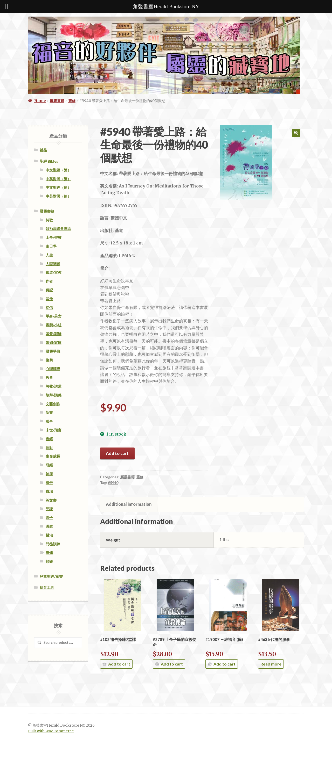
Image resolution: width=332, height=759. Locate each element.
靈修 (71, 100)
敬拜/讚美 (53, 395)
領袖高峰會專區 (58, 228)
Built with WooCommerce (51, 731)
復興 (49, 360)
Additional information (128, 504)
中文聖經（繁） (58, 170)
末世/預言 (53, 430)
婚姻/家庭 (53, 342)
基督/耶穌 (53, 333)
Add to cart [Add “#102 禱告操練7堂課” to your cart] (119, 663)
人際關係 (53, 264)
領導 (49, 561)
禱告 (49, 482)
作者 (49, 281)
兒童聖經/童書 (51, 576)
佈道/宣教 (53, 272)
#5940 (113, 482)
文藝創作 (53, 404)
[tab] (128, 504)
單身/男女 (53, 316)
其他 (49, 299)
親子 (49, 517)
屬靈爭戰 (53, 351)
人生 (49, 255)
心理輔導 (53, 368)
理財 (49, 447)
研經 (49, 465)
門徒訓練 (53, 544)
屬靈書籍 (57, 100)
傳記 (49, 290)
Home (40, 100)
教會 (49, 377)
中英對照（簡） (58, 196)
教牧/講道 (53, 386)
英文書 (51, 500)
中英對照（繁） (58, 179)
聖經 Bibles (49, 161)
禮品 (43, 150)
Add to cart (117, 453)
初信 (49, 307)
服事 (49, 421)
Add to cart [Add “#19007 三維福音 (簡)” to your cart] (224, 663)
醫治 (49, 535)
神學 (49, 474)
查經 (49, 439)
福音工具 (47, 587)
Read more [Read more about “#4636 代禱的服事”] (270, 663)
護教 (49, 526)
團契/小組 (53, 325)
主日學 (51, 246)
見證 (49, 509)
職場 (49, 491)
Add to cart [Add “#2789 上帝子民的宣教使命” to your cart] (172, 663)
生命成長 (53, 456)
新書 (49, 412)
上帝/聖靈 (53, 237)
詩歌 (49, 220)
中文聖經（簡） (58, 187)
